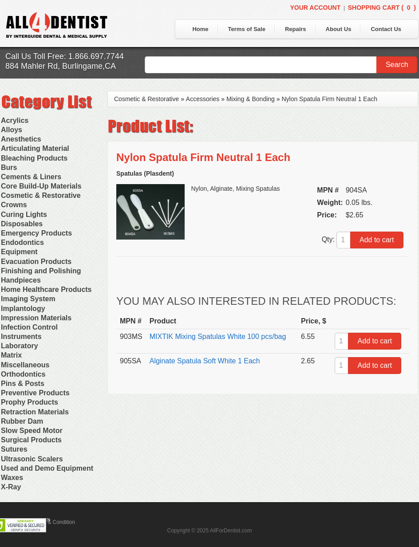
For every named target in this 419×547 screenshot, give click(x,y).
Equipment (19, 252)
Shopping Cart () (382, 7)
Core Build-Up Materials (41, 186)
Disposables (22, 224)
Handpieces (21, 280)
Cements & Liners (31, 177)
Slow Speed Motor (32, 430)
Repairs (295, 29)
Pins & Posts (22, 383)
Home (200, 29)
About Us (339, 29)
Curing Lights (24, 214)
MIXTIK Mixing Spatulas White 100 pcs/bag (218, 336)
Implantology (23, 308)
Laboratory (19, 346)
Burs (9, 167)
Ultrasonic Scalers (32, 459)
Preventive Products (35, 393)
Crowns (14, 205)
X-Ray (11, 487)
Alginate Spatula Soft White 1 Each (205, 361)
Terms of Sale (246, 29)
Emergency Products (36, 233)
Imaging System (28, 299)
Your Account (315, 7)
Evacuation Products (36, 261)
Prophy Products (29, 402)
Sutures (14, 449)
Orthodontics (23, 374)
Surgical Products (31, 440)
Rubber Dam (22, 421)
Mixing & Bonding (250, 98)
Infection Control (29, 327)
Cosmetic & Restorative (41, 195)
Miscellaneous (25, 365)
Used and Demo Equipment (47, 468)
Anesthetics (21, 139)
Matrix (11, 355)
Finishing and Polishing (41, 271)
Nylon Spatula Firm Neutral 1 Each (329, 98)
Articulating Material (35, 148)
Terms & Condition (53, 522)
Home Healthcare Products (46, 289)
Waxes (12, 477)
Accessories (202, 98)
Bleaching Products (34, 158)
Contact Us (386, 29)
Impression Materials (36, 318)
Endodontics (22, 242)
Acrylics (14, 120)
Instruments (21, 336)
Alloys (11, 130)
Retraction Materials (35, 412)
